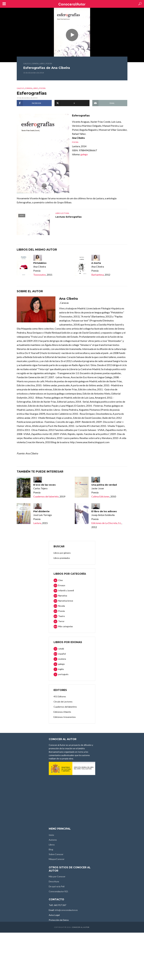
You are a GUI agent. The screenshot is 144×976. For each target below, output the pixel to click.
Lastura (37, 522)
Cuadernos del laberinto (46, 496)
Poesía (49, 63)
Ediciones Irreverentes (65, 717)
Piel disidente (41, 511)
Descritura (54, 881)
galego (27, 63)
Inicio (51, 835)
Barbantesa (97, 274)
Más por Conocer (57, 876)
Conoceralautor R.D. (58, 891)
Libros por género (62, 552)
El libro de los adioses (104, 511)
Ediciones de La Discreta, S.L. (106, 522)
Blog (51, 849)
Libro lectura (62, 213)
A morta (96, 263)
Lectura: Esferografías (68, 216)
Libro (42, 63)
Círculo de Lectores (63, 701)
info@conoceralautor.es (66, 910)
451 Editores (60, 696)
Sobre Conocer (56, 854)
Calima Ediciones (100, 496)
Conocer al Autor (80, 927)
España (35, 63)
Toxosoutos (39, 274)
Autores (53, 839)
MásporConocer (56, 859)
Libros (52, 844)
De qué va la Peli (56, 886)
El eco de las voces (44, 484)
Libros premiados (62, 558)
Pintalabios (39, 263)
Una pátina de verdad (104, 484)
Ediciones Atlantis (62, 712)
